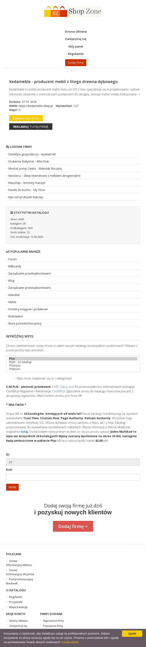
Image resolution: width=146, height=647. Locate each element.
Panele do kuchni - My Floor (26, 190)
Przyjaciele (16, 602)
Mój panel (76, 46)
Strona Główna (76, 31)
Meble (12, 302)
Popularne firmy (53, 626)
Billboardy (14, 266)
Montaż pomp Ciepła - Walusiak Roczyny (35, 168)
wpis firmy (26, 118)
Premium (73, 365)
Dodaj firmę (76, 62)
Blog (11, 280)
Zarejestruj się (76, 39)
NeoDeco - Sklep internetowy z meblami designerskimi (44, 176)
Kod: (9, 469)
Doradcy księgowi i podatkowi (28, 309)
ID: (8, 454)
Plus (73, 358)
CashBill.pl (58, 391)
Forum (12, 259)
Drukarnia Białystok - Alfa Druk (28, 161)
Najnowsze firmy (53, 621)
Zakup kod (67, 387)
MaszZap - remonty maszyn (26, 183)
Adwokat (14, 295)
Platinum (73, 369)
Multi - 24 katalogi (73, 362)
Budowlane (15, 316)
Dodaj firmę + (73, 526)
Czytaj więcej (70, 642)
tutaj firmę (30, 127)
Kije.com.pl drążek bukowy (25, 197)
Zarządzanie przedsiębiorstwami (29, 273)
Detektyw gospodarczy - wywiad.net (32, 154)
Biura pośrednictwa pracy (25, 323)
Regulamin (76, 54)
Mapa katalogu (18, 607)
